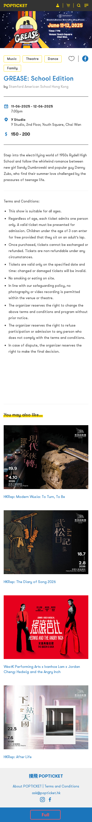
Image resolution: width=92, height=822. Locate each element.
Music (12, 58)
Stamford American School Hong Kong (38, 86)
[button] (85, 58)
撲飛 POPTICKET (46, 776)
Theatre (32, 58)
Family (12, 68)
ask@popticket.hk (46, 793)
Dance (53, 58)
